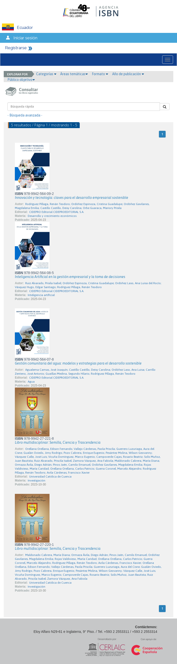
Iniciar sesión (25, 37)
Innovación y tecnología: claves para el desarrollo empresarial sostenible (71, 198)
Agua (31, 381)
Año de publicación (128, 74)
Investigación (36, 480)
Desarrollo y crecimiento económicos (52, 216)
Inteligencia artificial (41, 295)
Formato (100, 74)
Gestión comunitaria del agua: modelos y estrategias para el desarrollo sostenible (78, 363)
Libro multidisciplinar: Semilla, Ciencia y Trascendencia (58, 442)
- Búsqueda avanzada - (24, 115)
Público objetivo (21, 80)
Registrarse (16, 47)
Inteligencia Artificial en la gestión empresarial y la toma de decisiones (70, 277)
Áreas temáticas (74, 74)
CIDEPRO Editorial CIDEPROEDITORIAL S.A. (56, 212)
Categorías (46, 74)
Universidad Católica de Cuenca (50, 476)
